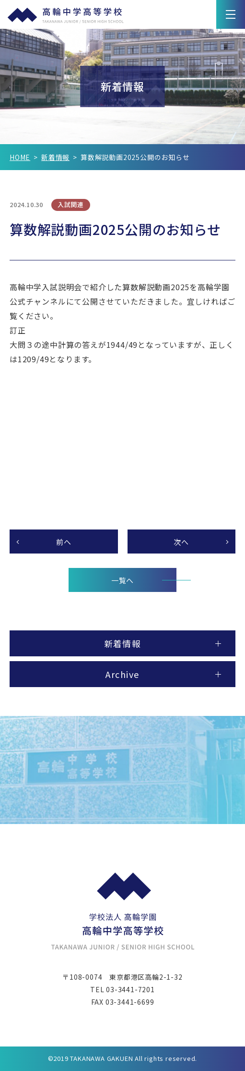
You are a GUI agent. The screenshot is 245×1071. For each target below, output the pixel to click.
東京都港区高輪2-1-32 (145, 977)
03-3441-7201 (130, 989)
